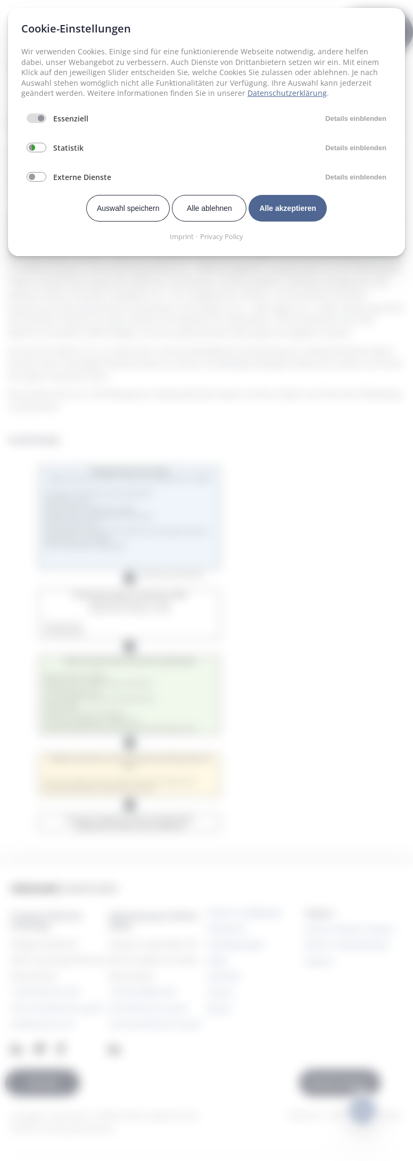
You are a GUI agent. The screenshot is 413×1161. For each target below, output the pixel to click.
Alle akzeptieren (287, 208)
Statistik (68, 148)
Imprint (182, 236)
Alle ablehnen (209, 208)
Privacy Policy (221, 236)
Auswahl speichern (128, 208)
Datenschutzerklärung (287, 93)
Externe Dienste (82, 177)
